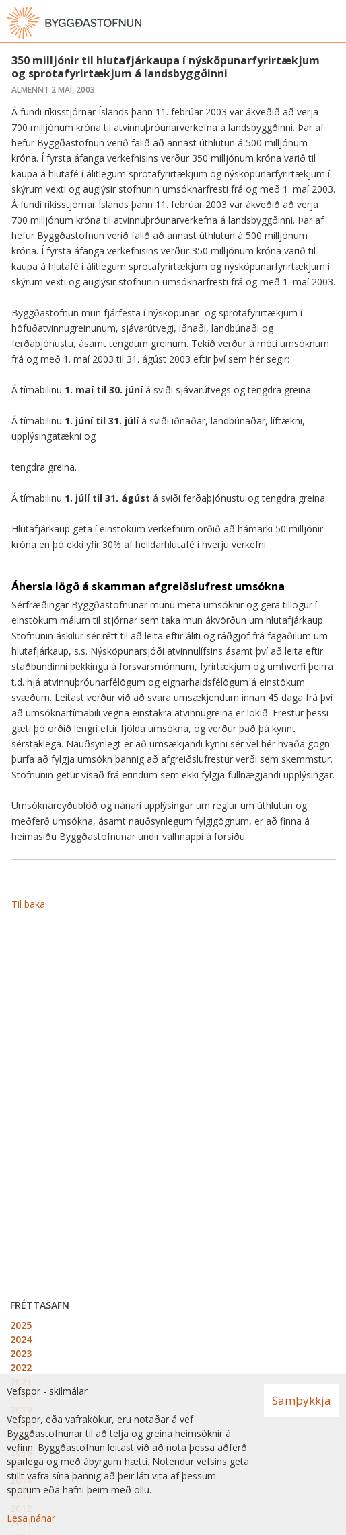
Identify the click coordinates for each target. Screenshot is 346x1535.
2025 (21, 1325)
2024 (21, 1339)
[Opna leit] (305, 22)
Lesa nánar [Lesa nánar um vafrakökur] (31, 1517)
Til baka (28, 904)
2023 (21, 1353)
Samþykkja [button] (301, 1400)
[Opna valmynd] (332, 23)
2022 (21, 1367)
